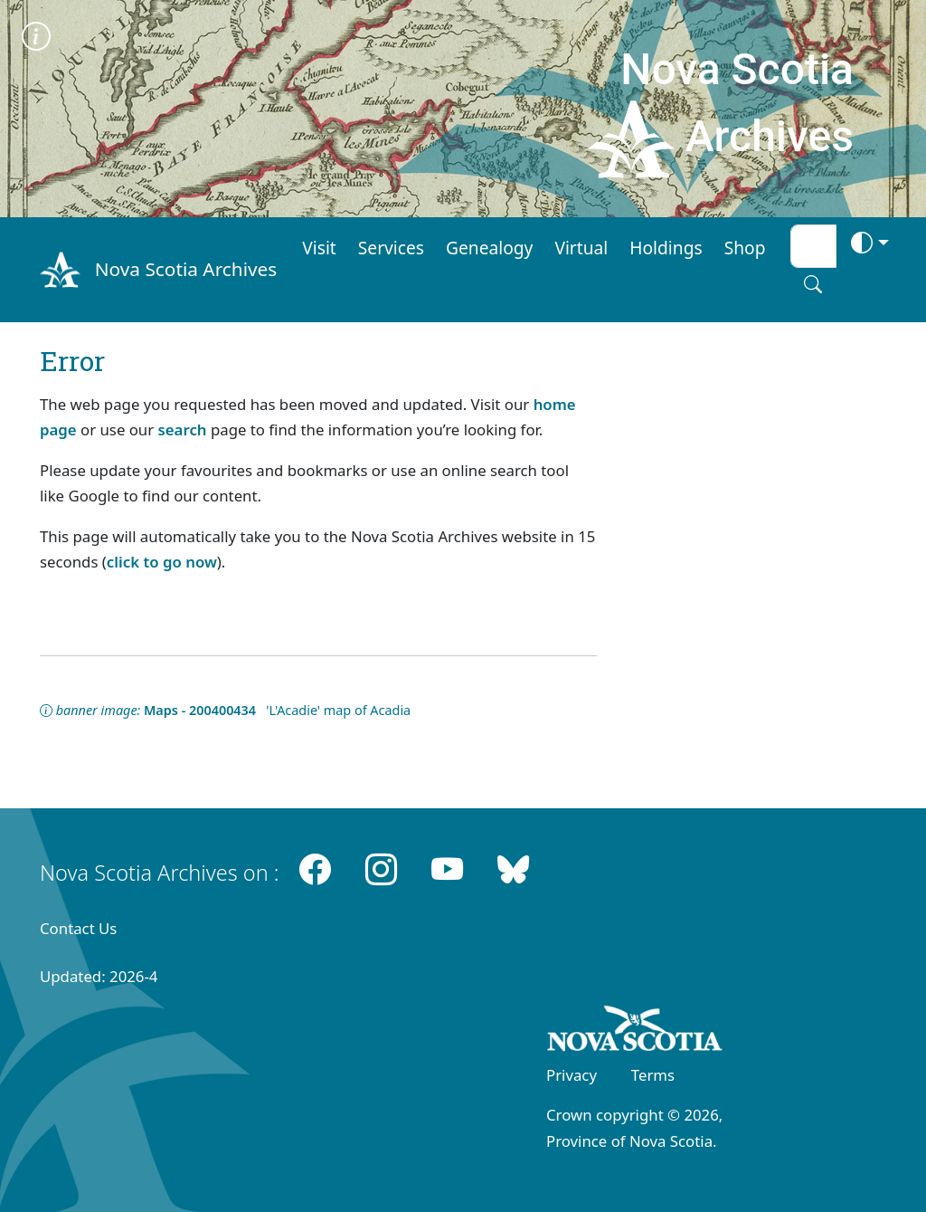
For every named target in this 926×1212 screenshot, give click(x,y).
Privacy (571, 1074)
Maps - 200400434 (200, 710)
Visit (319, 247)
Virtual (581, 247)
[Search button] (812, 284)
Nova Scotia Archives (186, 269)
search (182, 429)
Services (391, 247)
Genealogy (489, 247)
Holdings (665, 247)
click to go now (162, 561)
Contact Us (78, 928)
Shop (745, 247)
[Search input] (813, 246)
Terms (653, 1074)
